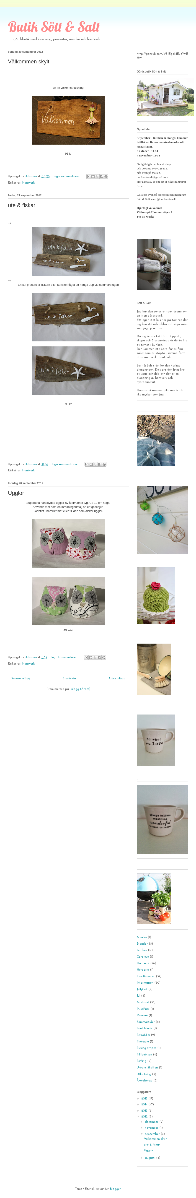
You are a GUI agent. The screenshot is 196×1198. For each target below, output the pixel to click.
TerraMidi (143, 1035)
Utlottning (144, 1074)
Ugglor (16, 493)
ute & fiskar (21, 205)
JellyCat (142, 989)
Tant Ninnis (144, 1028)
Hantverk (28, 182)
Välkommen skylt (28, 61)
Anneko (142, 937)
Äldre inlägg (116, 678)
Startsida (69, 678)
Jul (138, 995)
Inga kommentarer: (67, 176)
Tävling (141, 1061)
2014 (144, 1104)
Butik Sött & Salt (54, 26)
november (152, 1127)
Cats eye (143, 956)
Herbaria (143, 969)
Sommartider (146, 1022)
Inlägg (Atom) (80, 689)
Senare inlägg (20, 678)
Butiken (142, 950)
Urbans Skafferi (147, 1067)
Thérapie (143, 1041)
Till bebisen (144, 1054)
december (152, 1121)
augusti (150, 1157)
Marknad (143, 1002)
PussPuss (143, 1009)
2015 (144, 1098)
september (153, 1134)
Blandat (142, 943)
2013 (144, 1110)
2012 (144, 1116)
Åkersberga (144, 1080)
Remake (142, 1015)
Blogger (115, 1189)
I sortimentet (146, 976)
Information (145, 982)
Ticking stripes (146, 1048)
